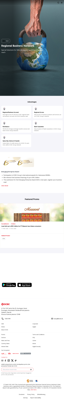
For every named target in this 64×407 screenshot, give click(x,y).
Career (34, 340)
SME (2, 324)
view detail (4, 186)
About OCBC (4, 330)
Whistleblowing (41, 394)
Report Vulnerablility (35, 398)
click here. (34, 390)
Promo (3, 334)
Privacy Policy (30, 394)
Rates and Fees (5, 340)
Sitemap (25, 398)
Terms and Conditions (38, 334)
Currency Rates (5, 343)
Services (3, 337)
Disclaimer (21, 394)
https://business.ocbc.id (26, 281)
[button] (31, 369)
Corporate (35, 324)
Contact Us (4, 357)
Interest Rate (4, 346)
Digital (34, 327)
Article (34, 343)
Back (6, 41)
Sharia (3, 327)
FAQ (33, 337)
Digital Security (36, 346)
